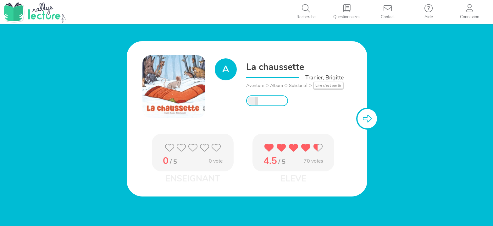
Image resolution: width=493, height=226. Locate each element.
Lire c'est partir (328, 85)
